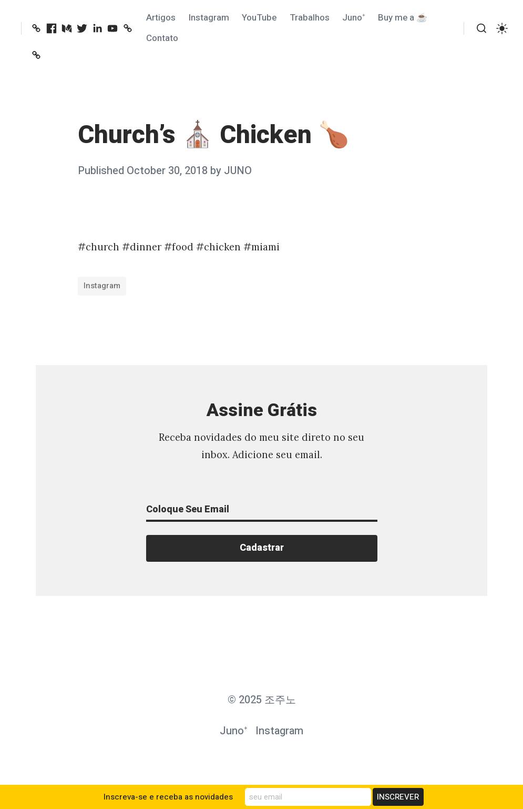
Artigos (161, 17)
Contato (162, 38)
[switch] (501, 28)
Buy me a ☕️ (402, 17)
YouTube (259, 17)
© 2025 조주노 (262, 699)
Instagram (209, 17)
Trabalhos (310, 17)
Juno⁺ (353, 17)
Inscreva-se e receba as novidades (168, 797)
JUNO (238, 170)
